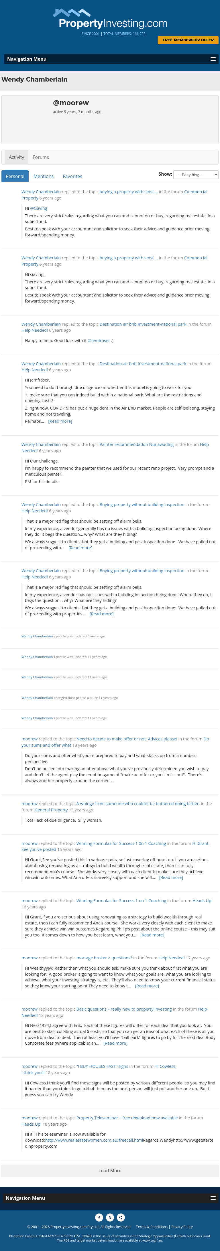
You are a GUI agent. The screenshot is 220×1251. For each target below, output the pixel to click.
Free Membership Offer (188, 40)
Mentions (44, 176)
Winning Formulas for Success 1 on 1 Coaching (121, 900)
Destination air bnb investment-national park (143, 324)
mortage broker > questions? (104, 958)
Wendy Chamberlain (41, 191)
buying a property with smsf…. (129, 191)
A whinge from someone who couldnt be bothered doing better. (138, 803)
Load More (110, 1170)
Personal (15, 176)
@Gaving (38, 208)
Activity (16, 157)
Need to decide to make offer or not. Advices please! (126, 739)
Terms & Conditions (152, 1226)
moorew (29, 739)
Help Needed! (34, 330)
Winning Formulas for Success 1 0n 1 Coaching (121, 843)
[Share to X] (110, 1218)
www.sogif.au (152, 1240)
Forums (41, 157)
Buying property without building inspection (142, 504)
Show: (165, 174)
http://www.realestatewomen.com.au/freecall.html (94, 1140)
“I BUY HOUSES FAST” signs (102, 1066)
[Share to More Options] (121, 1218)
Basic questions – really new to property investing (124, 1009)
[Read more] (60, 421)
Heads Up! (202, 900)
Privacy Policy (182, 1226)
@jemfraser (99, 340)
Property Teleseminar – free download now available (127, 1117)
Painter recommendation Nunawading (137, 444)
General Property (51, 810)
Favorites (72, 176)
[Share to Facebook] (99, 1218)
